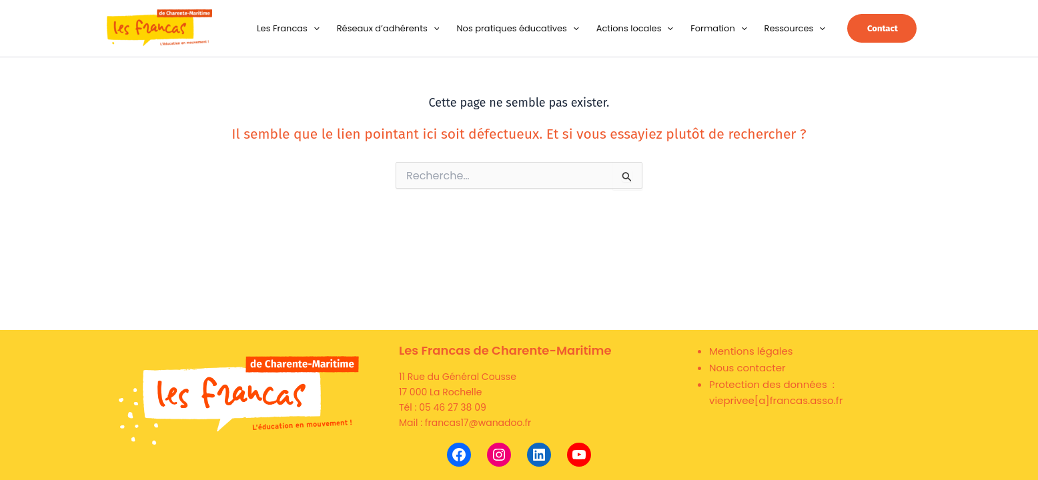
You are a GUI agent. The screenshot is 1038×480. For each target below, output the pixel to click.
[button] (314, 28)
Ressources (795, 28)
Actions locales (635, 28)
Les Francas (288, 28)
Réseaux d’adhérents (388, 28)
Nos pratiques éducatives (517, 28)
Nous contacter (747, 368)
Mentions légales (751, 351)
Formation (718, 28)
